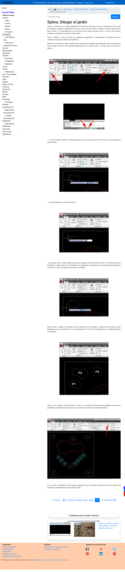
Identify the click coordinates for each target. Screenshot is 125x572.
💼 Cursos (57, 9)
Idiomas (5, 18)
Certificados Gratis (68, 3)
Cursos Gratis (8, 12)
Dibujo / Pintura (7, 84)
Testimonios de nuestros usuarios (56, 547)
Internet (5, 48)
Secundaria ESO (7, 107)
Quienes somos (7, 549)
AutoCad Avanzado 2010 (98, 9)
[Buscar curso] (77, 16)
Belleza (4, 92)
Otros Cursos (7, 131)
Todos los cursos (8, 15)
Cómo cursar (56, 3)
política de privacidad (52, 560)
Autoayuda (6, 53)
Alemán (7, 26)
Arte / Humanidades (9, 74)
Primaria (5, 105)
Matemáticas (9, 72)
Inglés (7, 20)
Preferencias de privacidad (11, 556)
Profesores (79, 3)
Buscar (115, 17)
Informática (6, 34)
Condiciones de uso (41, 560)
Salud (4, 79)
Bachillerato (6, 121)
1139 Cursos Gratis (39, 3)
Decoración (6, 89)
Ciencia (5, 69)
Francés (7, 23)
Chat (48, 3)
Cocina (4, 66)
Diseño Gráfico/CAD (81, 9)
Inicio (4, 8)
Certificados (6, 552)
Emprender (9, 58)
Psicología (6, 99)
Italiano (7, 29)
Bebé (4, 97)
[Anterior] (78, 500)
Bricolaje (5, 94)
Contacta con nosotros (52, 549)
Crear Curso (89, 3)
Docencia (5, 87)
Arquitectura (6, 134)
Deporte (5, 82)
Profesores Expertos (9, 554)
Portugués (8, 32)
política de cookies (64, 560)
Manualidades (7, 51)
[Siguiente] (108, 500)
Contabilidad (9, 61)
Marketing (8, 64)
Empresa (5, 56)
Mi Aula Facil (110, 3)
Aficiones (5, 77)
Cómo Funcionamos (9, 547)
